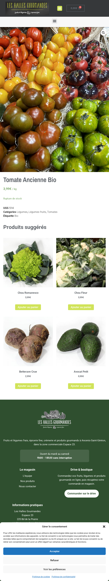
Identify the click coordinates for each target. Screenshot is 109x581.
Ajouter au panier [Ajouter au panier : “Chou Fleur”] (81, 307)
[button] (104, 526)
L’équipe (27, 475)
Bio (16, 215)
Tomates (52, 212)
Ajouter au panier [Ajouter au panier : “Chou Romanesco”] (28, 307)
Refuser (54, 560)
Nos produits (27, 481)
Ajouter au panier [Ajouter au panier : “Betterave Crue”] (28, 385)
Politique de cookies (41, 577)
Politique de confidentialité (63, 577)
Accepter (55, 551)
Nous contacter (27, 486)
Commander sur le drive (81, 493)
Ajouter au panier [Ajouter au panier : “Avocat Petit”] (81, 385)
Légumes (22, 212)
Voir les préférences (54, 569)
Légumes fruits (37, 212)
